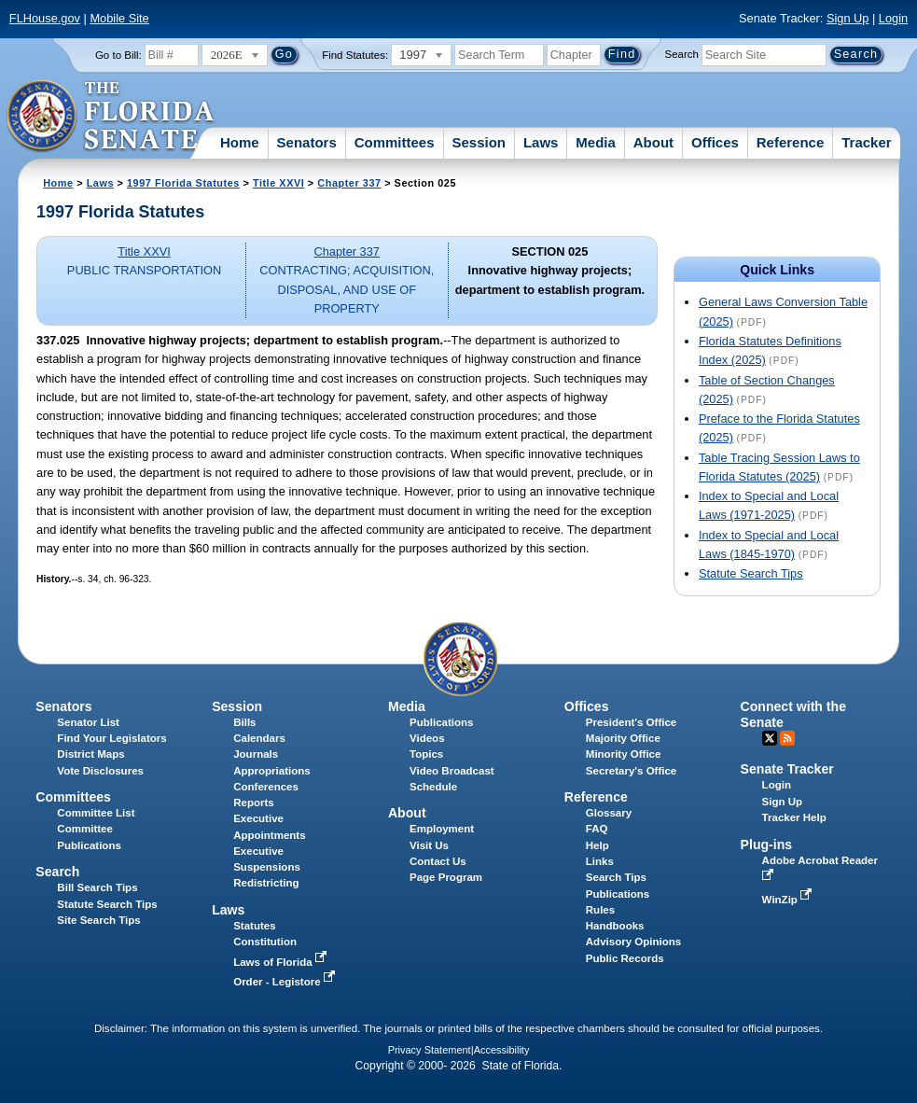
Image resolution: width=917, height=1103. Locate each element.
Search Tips (616, 877)
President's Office (631, 722)
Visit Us (429, 845)
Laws (541, 142)
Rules (600, 909)
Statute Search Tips (751, 573)
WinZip (788, 899)
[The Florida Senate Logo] (111, 116)
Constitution (265, 941)
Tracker (866, 142)
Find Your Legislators (111, 738)
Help (597, 845)
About (653, 142)
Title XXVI (278, 182)
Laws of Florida (281, 962)
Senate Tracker (787, 768)
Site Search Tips (98, 920)
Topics (426, 754)
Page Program (446, 877)
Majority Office (623, 738)
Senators (307, 142)
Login (893, 18)
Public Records (625, 958)
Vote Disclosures (100, 770)
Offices (715, 142)
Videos (427, 738)
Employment (442, 828)
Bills (244, 722)
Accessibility (502, 1049)
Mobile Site (119, 18)
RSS (787, 738)
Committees (394, 142)
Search (681, 54)
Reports (253, 802)
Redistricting (266, 882)
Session (479, 142)
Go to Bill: (118, 55)
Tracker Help (794, 817)
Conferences (266, 786)
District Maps (90, 754)
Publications (441, 722)
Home (239, 142)
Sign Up (848, 18)
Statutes (254, 925)
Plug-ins (767, 844)
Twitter (769, 738)
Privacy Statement (429, 1049)
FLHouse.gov (44, 18)
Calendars (259, 738)
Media (596, 142)
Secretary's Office (631, 770)
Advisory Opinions (633, 941)
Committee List (95, 812)
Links (600, 861)
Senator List (88, 722)
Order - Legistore (286, 981)
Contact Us (438, 861)
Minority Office (623, 754)
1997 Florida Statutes (183, 182)
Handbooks (615, 925)
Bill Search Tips (97, 887)
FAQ (597, 828)
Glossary (609, 812)
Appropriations (272, 770)
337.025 (57, 340)
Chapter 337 (349, 182)
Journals (255, 754)
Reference (791, 142)
